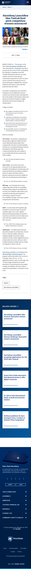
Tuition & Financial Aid (10, 504)
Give (20, 484)
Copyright (13, 551)
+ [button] (25, 492)
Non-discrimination (13, 548)
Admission (6, 500)
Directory (20, 551)
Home (4, 7)
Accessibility (23, 548)
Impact (6, 283)
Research (6, 509)
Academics (6, 496)
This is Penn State (9, 492)
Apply (10, 484)
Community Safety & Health (12, 517)
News (9, 7)
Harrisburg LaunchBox (16, 66)
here (22, 268)
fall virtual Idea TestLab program (12, 254)
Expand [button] (24, 49)
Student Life (7, 513)
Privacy (5, 548)
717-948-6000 (16, 529)
